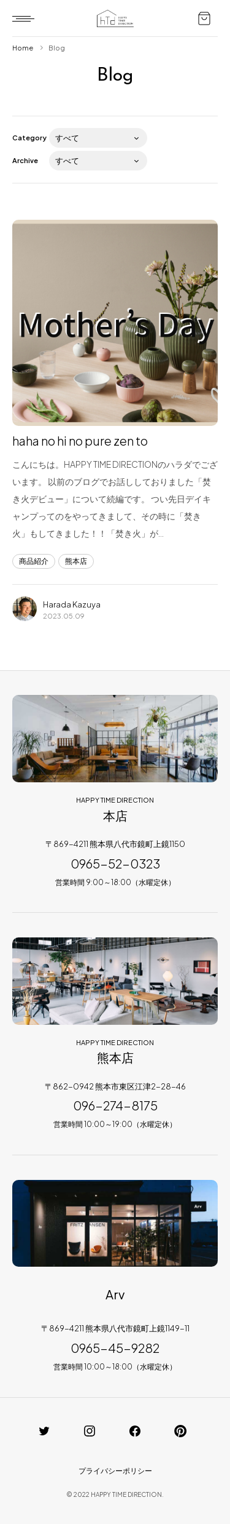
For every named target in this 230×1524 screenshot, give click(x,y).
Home (22, 48)
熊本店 (76, 561)
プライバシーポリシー (115, 1470)
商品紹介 (33, 561)
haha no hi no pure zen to (80, 440)
